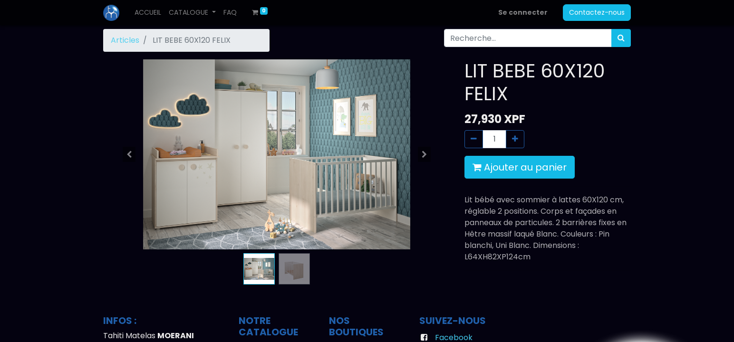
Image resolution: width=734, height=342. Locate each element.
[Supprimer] (473, 139)
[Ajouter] (515, 139)
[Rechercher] (621, 38)
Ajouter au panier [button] (520, 167)
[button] (129, 154)
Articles (125, 40)
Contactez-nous (597, 12)
